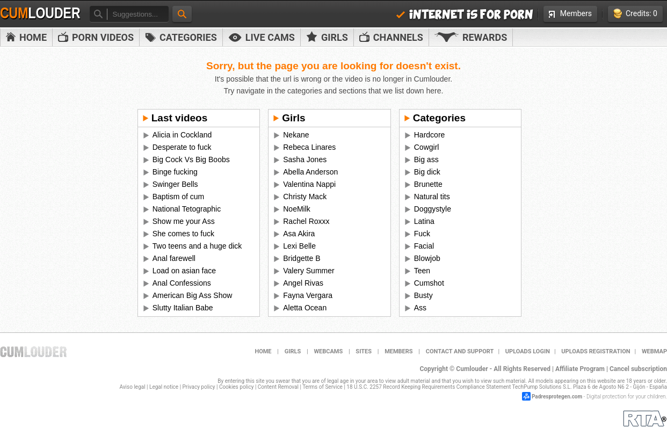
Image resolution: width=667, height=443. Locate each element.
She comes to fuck (183, 233)
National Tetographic (187, 209)
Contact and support (460, 351)
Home (26, 37)
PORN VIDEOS (96, 37)
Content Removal (278, 387)
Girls (327, 37)
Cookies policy (236, 387)
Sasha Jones (305, 159)
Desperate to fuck (182, 147)
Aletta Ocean (305, 307)
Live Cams (261, 37)
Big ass (426, 159)
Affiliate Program (580, 369)
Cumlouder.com (33, 351)
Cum (40, 13)
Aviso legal (133, 387)
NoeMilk (296, 209)
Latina (424, 221)
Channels (391, 37)
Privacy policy (199, 387)
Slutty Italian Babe (183, 307)
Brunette (428, 184)
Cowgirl (426, 147)
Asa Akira (299, 233)
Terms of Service (322, 387)
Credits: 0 (635, 14)
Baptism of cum (178, 196)
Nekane (296, 134)
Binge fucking (175, 172)
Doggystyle (432, 209)
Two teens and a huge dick (197, 246)
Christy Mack (305, 196)
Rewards (470, 37)
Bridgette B (301, 258)
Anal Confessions (182, 283)
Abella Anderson (310, 172)
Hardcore (429, 134)
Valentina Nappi (309, 184)
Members (570, 13)
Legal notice (163, 387)
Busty (423, 295)
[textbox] (138, 14)
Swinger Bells (175, 184)
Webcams (328, 351)
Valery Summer (308, 270)
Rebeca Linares (309, 147)
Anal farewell (174, 258)
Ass (420, 307)
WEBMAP (654, 351)
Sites (364, 351)
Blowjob (427, 258)
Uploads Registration (595, 351)
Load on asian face (184, 270)
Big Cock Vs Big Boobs (191, 159)
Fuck (422, 233)
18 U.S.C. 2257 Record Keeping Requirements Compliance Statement (428, 387)
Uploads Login (527, 351)
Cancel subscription (638, 369)
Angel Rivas (303, 283)
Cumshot (429, 283)
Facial (424, 246)
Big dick (427, 172)
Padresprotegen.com (557, 397)
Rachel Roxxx (306, 221)
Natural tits (432, 196)
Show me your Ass (184, 221)
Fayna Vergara (307, 295)
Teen (422, 270)
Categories (181, 37)
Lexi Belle (299, 246)
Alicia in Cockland (182, 134)
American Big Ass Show (193, 295)
